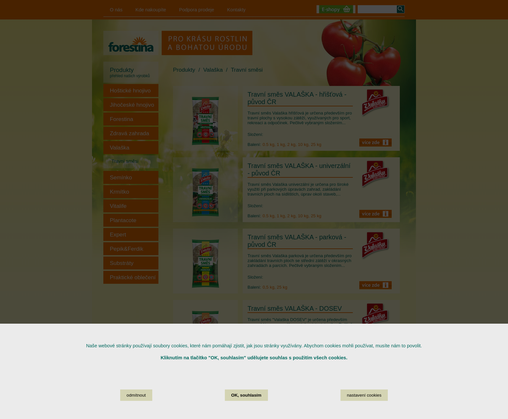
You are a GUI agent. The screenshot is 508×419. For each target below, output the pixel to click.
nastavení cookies (364, 403)
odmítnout (136, 403)
